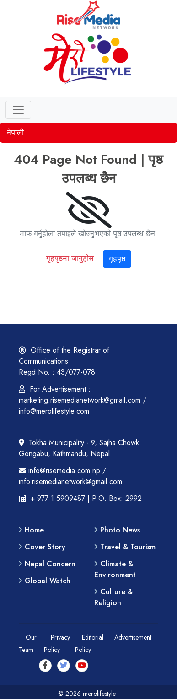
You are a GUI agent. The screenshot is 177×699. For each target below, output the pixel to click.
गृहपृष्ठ (117, 258)
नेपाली (15, 132)
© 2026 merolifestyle (88, 693)
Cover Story (45, 547)
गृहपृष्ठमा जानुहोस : (88, 258)
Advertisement (132, 637)
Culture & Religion (113, 597)
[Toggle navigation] (18, 110)
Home (34, 530)
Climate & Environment (115, 569)
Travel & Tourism (128, 547)
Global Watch (47, 580)
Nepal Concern (50, 564)
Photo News (120, 530)
